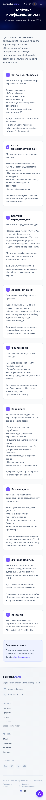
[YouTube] (24, 766)
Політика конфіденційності (28, 785)
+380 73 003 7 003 (13, 694)
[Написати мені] (39, 793)
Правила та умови (7, 785)
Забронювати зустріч (11, 726)
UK (25, 4)
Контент (6, 717)
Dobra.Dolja (8, 743)
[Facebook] (12, 766)
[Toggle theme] (34, 4)
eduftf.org (8, 748)
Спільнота (7, 721)
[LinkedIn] (5, 766)
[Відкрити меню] (41, 4)
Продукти (7, 712)
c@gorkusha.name (21, 657)
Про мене (7, 708)
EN (30, 4)
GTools (6, 739)
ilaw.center (8, 752)
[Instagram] (18, 766)
